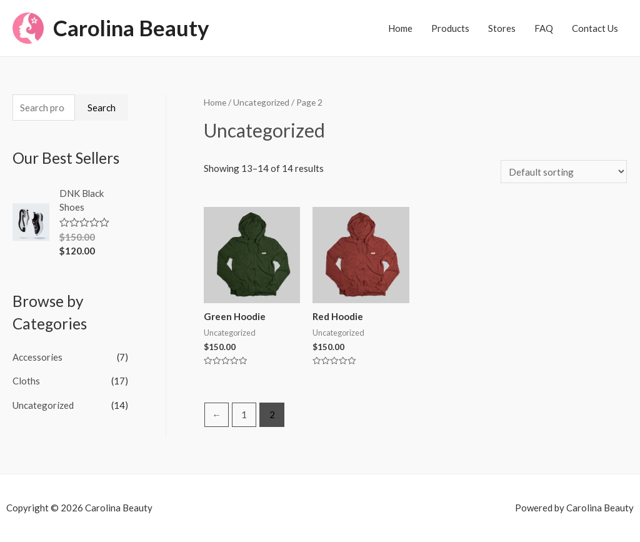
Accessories (37, 357)
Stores (502, 28)
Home (400, 28)
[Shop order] (564, 171)
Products (450, 28)
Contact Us (595, 28)
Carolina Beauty (131, 28)
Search (102, 107)
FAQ (543, 28)
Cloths (26, 380)
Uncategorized (43, 404)
